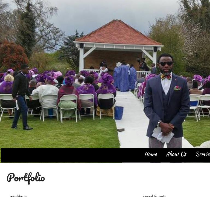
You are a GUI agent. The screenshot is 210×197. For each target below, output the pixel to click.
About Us (176, 154)
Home (150, 154)
